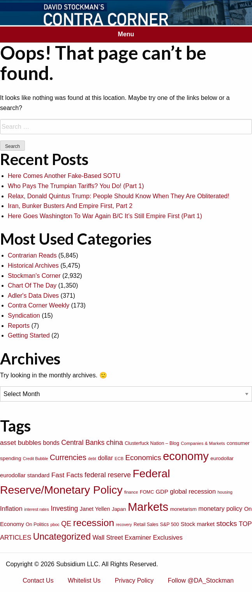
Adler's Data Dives (33, 295)
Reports (19, 325)
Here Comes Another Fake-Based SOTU (64, 175)
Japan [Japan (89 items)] (119, 509)
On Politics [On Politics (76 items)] (37, 524)
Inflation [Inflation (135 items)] (11, 508)
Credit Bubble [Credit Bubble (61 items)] (35, 458)
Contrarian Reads (32, 255)
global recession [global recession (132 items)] (193, 491)
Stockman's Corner (34, 275)
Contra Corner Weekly (38, 305)
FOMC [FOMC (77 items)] (147, 492)
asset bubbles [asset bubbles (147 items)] (20, 442)
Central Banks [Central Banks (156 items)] (82, 442)
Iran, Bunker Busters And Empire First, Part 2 (70, 206)
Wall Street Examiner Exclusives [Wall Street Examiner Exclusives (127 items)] (137, 537)
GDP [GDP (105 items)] (162, 492)
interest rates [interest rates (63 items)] (36, 509)
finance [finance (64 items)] (131, 492)
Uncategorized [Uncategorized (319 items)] (62, 537)
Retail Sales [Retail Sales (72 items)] (146, 524)
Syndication (24, 315)
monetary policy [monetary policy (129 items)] (220, 508)
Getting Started (29, 335)
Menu (126, 34)
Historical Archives (33, 265)
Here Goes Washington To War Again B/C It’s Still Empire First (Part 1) (105, 216)
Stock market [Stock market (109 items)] (198, 524)
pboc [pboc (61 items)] (55, 524)
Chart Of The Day (32, 285)
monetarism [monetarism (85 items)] (183, 509)
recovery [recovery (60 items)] (124, 524)
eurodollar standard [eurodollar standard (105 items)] (24, 475)
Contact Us (38, 580)
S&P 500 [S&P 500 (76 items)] (169, 524)
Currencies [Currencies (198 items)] (68, 457)
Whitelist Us (84, 580)
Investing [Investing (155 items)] (64, 508)
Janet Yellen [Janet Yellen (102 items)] (95, 509)
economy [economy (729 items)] (186, 456)
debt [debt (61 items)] (92, 458)
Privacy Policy (134, 580)
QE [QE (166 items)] (66, 524)
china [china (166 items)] (114, 442)
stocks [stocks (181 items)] (226, 523)
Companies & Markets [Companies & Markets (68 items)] (203, 443)
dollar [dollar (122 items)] (105, 458)
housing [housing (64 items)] (225, 492)
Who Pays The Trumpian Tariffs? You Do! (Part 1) (76, 186)
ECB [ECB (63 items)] (119, 458)
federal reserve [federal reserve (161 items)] (108, 475)
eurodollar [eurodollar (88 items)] (222, 458)
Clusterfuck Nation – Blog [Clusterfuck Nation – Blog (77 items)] (152, 443)
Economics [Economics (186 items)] (143, 457)
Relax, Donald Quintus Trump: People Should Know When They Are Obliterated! (118, 196)
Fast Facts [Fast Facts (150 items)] (67, 475)
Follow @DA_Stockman (201, 580)
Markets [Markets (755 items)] (148, 506)
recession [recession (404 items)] (94, 522)
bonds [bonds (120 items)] (51, 442)
